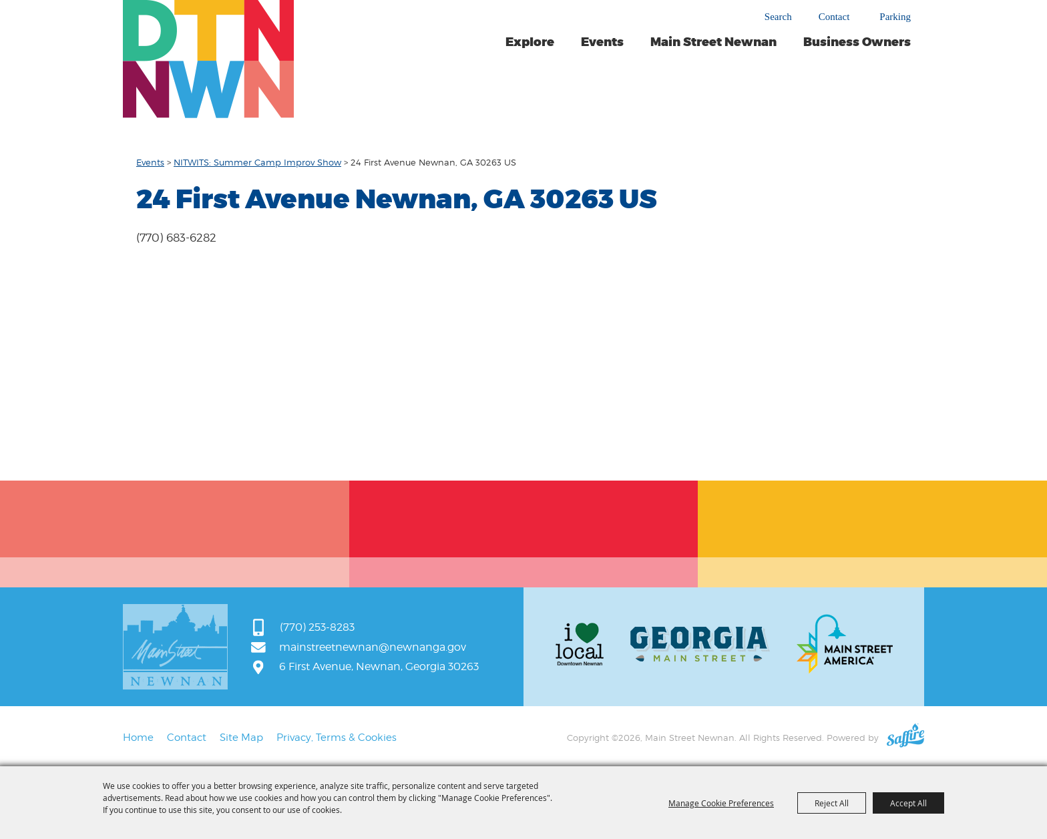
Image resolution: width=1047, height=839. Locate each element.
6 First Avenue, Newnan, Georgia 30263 (379, 666)
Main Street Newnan (713, 42)
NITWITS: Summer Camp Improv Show (257, 162)
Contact (834, 17)
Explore (529, 42)
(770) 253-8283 (317, 627)
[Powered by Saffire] (905, 737)
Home (138, 738)
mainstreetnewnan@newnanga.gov (372, 647)
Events (602, 42)
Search (778, 16)
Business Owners (857, 42)
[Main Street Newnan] (208, 59)
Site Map (241, 738)
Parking (895, 17)
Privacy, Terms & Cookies (336, 738)
